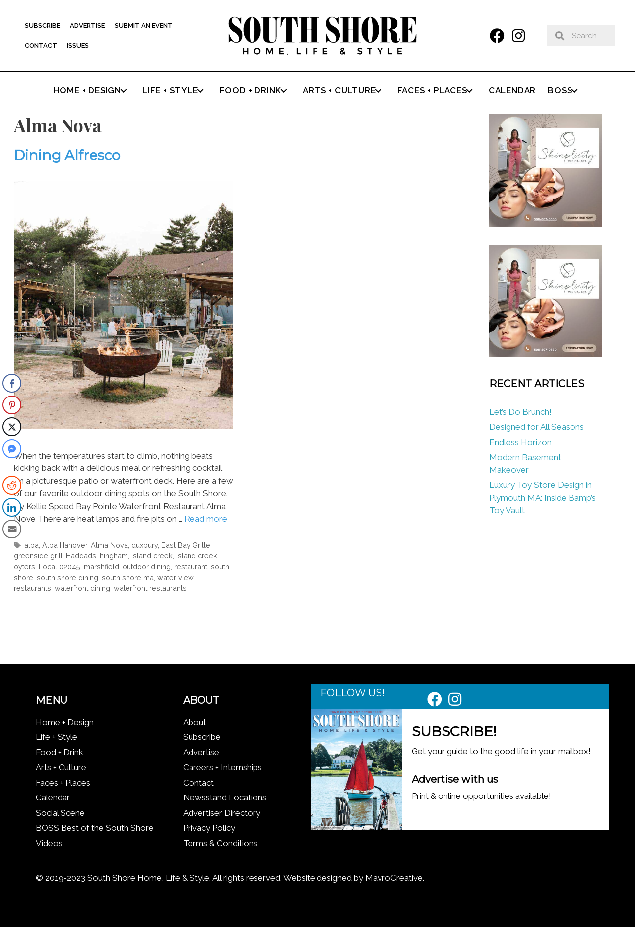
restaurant (190, 566)
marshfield (101, 566)
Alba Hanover (64, 545)
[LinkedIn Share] (11, 507)
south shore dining (67, 577)
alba (31, 545)
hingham (114, 555)
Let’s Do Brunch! (520, 412)
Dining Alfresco (67, 155)
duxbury (144, 545)
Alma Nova (109, 545)
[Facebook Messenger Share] (11, 448)
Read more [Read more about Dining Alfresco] (205, 519)
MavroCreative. (394, 878)
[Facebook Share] (11, 383)
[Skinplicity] (545, 224)
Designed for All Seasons (536, 427)
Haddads (81, 555)
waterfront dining (82, 588)
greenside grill (38, 555)
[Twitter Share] (11, 426)
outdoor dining (147, 566)
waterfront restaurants (150, 588)
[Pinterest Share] (11, 405)
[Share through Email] (11, 529)
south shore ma (128, 577)
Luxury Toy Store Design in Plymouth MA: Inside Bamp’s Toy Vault (542, 497)
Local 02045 (59, 566)
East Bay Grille (185, 545)
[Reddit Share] (11, 485)
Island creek (152, 555)
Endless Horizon (520, 442)
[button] (497, 36)
